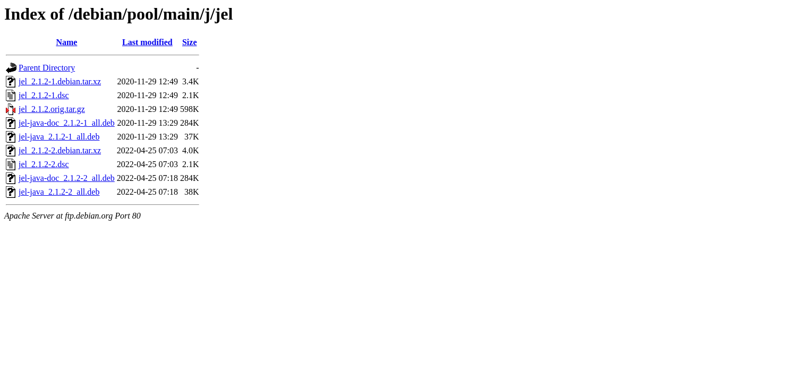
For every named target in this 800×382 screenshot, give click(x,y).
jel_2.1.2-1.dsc (44, 95)
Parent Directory (47, 67)
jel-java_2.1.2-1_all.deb (59, 136)
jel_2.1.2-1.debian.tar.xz (60, 81)
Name (66, 42)
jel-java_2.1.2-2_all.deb (59, 191)
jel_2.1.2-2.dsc (44, 164)
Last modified (147, 42)
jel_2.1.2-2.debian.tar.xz (60, 150)
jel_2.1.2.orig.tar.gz (52, 109)
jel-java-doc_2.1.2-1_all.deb (67, 122)
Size (189, 42)
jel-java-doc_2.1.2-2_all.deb (67, 178)
